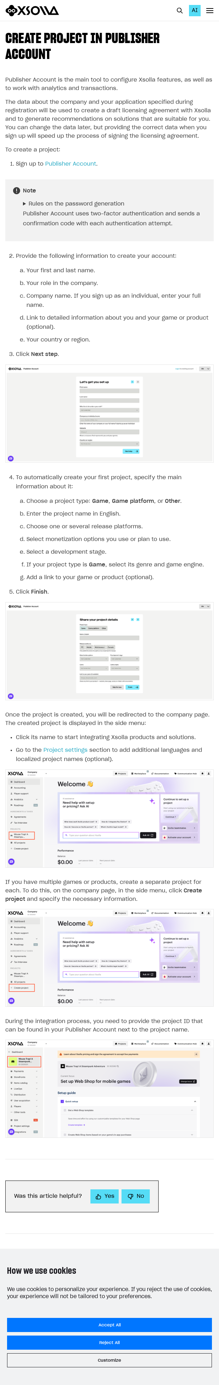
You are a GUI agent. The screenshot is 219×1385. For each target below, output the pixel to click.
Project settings (65, 750)
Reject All (109, 1343)
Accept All (110, 1325)
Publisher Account (70, 164)
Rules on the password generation (76, 204)
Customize (109, 1360)
